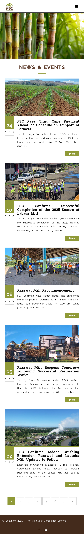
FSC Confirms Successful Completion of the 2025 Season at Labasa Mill (48, 210)
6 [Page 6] (55, 501)
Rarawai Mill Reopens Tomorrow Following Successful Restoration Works (48, 371)
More (72, 153)
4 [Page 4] (37, 501)
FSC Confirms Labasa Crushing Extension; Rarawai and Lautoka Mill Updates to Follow (48, 456)
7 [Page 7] (63, 501)
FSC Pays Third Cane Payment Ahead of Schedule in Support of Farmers (48, 125)
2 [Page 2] (20, 501)
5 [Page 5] (46, 501)
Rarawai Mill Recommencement (45, 290)
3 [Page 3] (29, 501)
